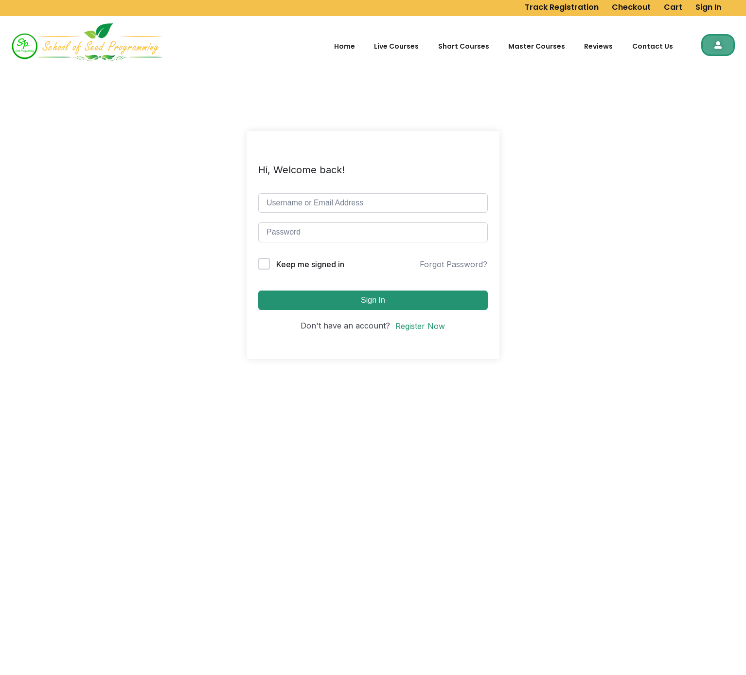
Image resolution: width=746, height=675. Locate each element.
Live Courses (396, 46)
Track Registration (562, 6)
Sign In (708, 6)
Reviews (598, 46)
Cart (673, 6)
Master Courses (536, 46)
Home (344, 46)
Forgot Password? (453, 264)
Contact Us (652, 46)
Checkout (631, 6)
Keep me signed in (310, 264)
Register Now (420, 326)
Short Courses (463, 46)
